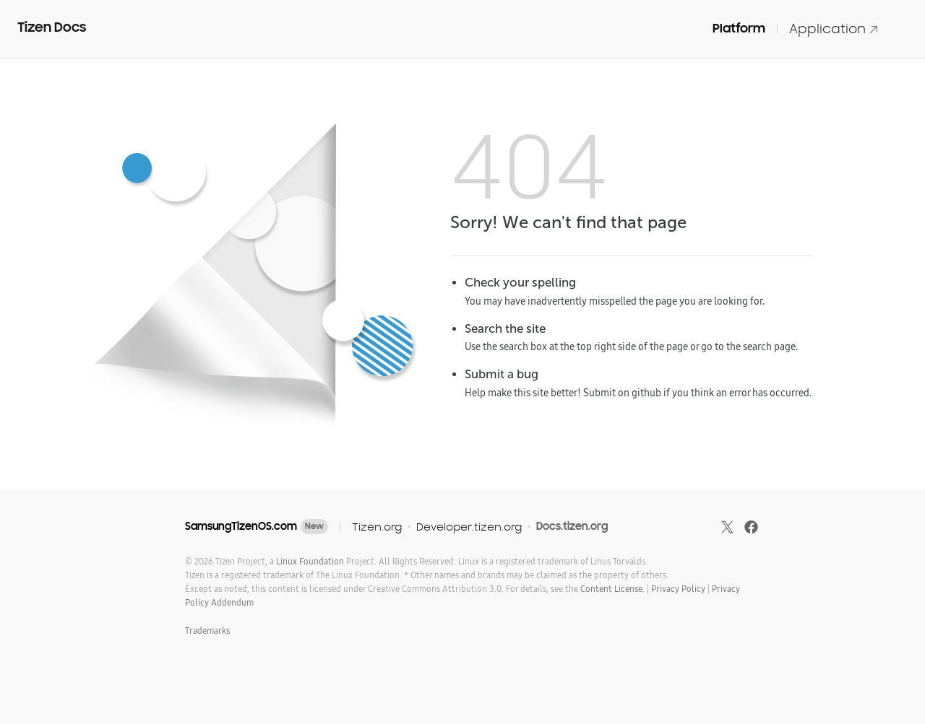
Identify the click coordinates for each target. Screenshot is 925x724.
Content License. (612, 589)
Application (834, 28)
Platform (739, 28)
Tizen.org (377, 526)
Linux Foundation (310, 561)
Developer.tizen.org (469, 526)
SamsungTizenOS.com (241, 526)
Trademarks (207, 630)
